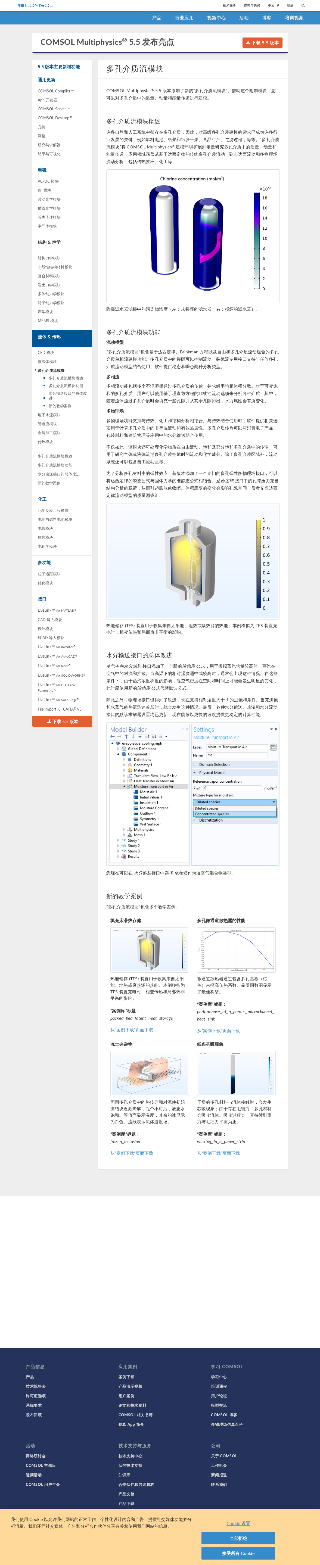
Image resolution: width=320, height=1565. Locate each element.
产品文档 (127, 1493)
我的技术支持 (130, 1465)
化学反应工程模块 (53, 510)
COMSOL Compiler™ (56, 91)
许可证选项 (36, 1395)
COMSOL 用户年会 (43, 1484)
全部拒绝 (238, 1538)
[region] (160, 1537)
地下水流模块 (49, 414)
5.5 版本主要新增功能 (59, 66)
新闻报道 (219, 1474)
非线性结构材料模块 (55, 266)
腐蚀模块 (45, 537)
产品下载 (127, 1503)
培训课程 (219, 1386)
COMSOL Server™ (54, 108)
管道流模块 (47, 423)
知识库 (125, 1474)
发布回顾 (34, 1414)
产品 (157, 17)
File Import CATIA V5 (60, 709)
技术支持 (229, 5)
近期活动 (34, 1474)
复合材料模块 (49, 275)
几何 (41, 126)
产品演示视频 (130, 1386)
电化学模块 (47, 546)
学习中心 (219, 1376)
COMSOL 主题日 (41, 1465)
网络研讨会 (36, 1455)
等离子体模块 (49, 217)
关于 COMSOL (224, 1455)
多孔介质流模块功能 (66, 385)
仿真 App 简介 (131, 1424)
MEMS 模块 (48, 320)
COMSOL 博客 (224, 1414)
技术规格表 (36, 1386)
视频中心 (216, 17)
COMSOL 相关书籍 (136, 1414)
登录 (290, 5)
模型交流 (219, 1405)
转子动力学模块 (51, 302)
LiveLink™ (57, 610)
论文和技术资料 (133, 1405)
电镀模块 (45, 528)
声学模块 (45, 311)
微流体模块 (47, 361)
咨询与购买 (252, 5)
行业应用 (184, 17)
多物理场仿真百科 (227, 1424)
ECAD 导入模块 (51, 637)
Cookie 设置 (238, 1523)
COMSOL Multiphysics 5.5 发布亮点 (107, 42)
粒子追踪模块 (49, 573)
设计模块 (45, 628)
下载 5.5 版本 (262, 42)
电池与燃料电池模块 (55, 519)
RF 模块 (44, 190)
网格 (41, 135)
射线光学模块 (49, 208)
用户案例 (127, 1395)
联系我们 (219, 1484)
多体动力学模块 (51, 293)
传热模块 (45, 441)
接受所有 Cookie (238, 1553)
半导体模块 (47, 226)
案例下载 (127, 1376)
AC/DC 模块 (48, 181)
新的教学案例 (60, 405)
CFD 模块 (46, 352)
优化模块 (45, 582)
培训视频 (294, 17)
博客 (267, 17)
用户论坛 (219, 1395)
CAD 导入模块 (50, 619)
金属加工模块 (49, 432)
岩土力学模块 (49, 284)
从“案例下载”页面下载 (131, 1029)
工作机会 (219, 1465)
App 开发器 (47, 99)
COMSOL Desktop (55, 117)
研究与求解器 (49, 144)
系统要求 (34, 1405)
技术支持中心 (130, 1455)
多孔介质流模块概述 (66, 378)
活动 (244, 17)
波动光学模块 (49, 199)
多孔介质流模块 (51, 370)
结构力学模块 (49, 257)
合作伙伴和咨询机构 (136, 1484)
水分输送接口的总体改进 (68, 395)
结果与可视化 (49, 153)
